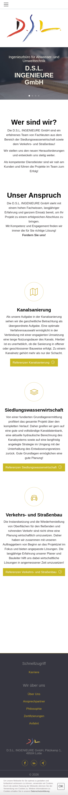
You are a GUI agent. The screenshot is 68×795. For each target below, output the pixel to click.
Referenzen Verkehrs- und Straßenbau (34, 530)
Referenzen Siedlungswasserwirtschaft (34, 425)
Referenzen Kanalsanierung (34, 323)
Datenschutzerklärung (40, 791)
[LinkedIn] (34, 763)
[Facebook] (25, 763)
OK (61, 786)
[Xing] (43, 763)
